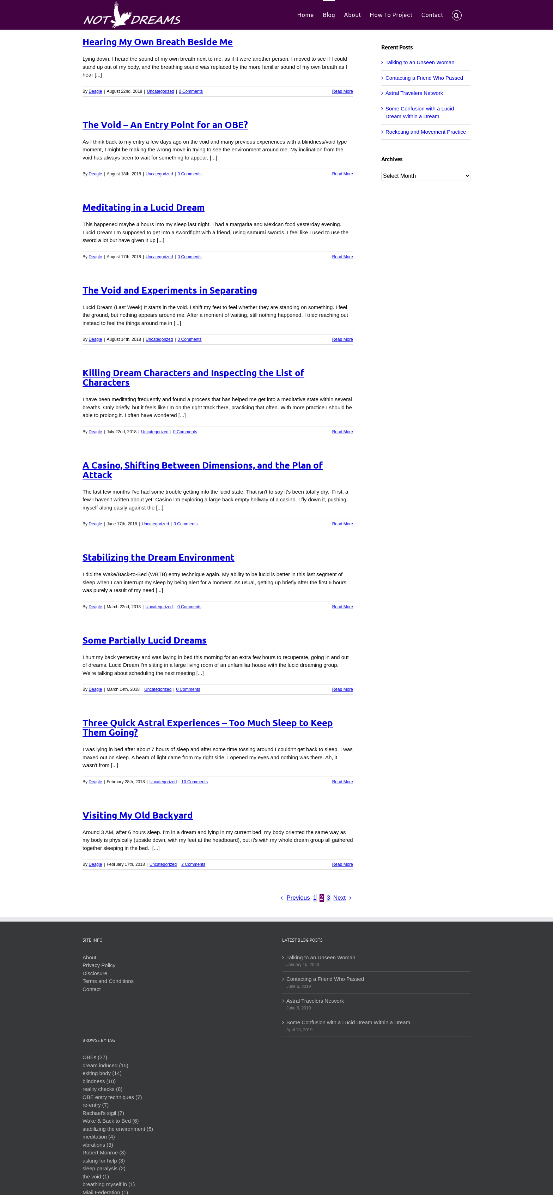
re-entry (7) (96, 1105)
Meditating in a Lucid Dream (144, 207)
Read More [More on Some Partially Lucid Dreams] (342, 689)
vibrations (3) (98, 1145)
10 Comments (194, 781)
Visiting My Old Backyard (138, 815)
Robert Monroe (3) (104, 1152)
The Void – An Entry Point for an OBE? (165, 124)
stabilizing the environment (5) (118, 1129)
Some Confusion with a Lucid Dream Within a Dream (348, 1022)
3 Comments (186, 523)
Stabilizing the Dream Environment (159, 557)
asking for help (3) (104, 1161)
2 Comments (193, 864)
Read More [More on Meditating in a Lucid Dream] (342, 256)
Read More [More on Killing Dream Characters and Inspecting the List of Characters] (342, 431)
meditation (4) (99, 1137)
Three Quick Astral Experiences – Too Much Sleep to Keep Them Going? (208, 727)
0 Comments (191, 91)
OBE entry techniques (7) (112, 1097)
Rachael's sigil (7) (103, 1113)
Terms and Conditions (108, 981)
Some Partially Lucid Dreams (145, 640)
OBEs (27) (95, 1057)
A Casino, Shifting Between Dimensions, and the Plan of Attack (203, 469)
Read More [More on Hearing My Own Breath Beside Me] (342, 91)
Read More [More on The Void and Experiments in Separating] (342, 339)
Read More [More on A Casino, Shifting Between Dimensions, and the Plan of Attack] (342, 523)
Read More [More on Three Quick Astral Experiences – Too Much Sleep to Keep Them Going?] (342, 781)
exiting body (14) (102, 1073)
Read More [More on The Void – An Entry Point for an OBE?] (342, 173)
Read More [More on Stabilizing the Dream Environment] (342, 606)
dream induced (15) (105, 1065)
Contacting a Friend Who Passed (424, 78)
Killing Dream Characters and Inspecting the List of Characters (193, 377)
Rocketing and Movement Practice (425, 132)
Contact (92, 989)
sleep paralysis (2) (104, 1168)
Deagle (95, 91)
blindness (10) (99, 1081)
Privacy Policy (99, 965)
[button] (457, 15)
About (89, 957)
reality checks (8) (102, 1089)
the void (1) (96, 1176)
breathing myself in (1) (109, 1184)
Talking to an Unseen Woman (420, 62)
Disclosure (95, 973)
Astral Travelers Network (414, 93)
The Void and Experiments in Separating (170, 290)
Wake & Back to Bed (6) (111, 1121)
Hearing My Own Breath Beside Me (158, 41)
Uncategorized (160, 91)
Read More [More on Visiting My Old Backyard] (342, 864)
